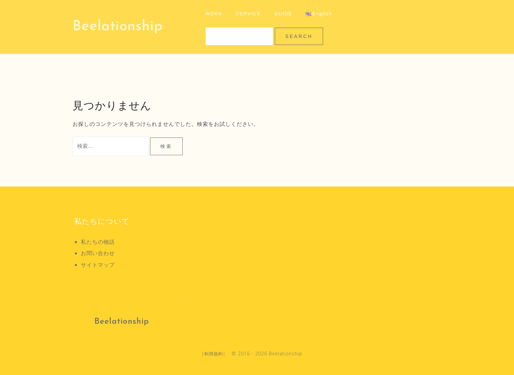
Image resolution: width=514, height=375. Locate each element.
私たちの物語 (98, 241)
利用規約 (213, 354)
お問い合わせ (98, 253)
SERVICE (248, 13)
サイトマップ (98, 264)
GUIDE (283, 13)
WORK (214, 13)
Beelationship (118, 27)
